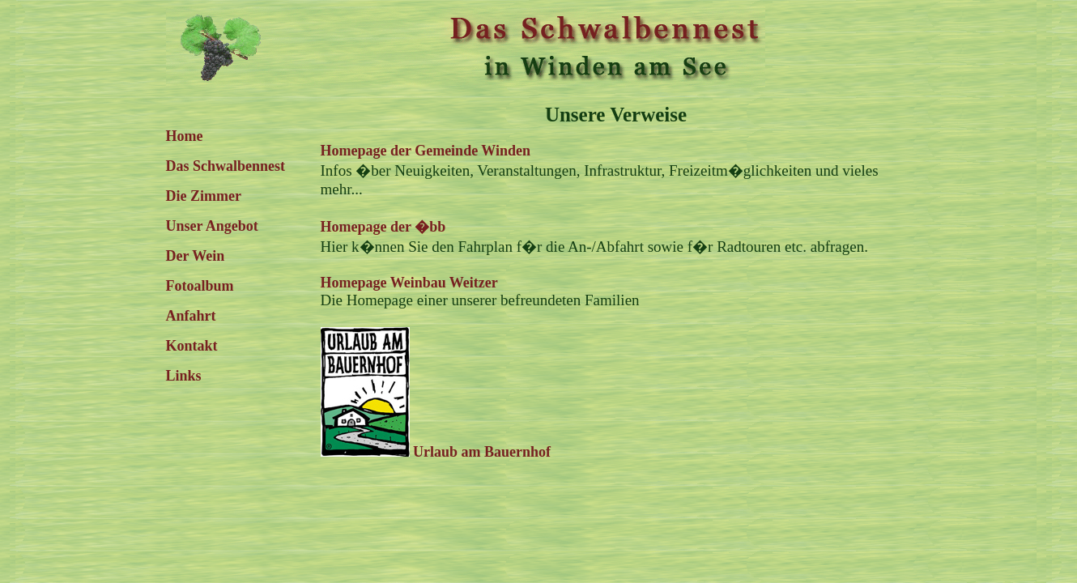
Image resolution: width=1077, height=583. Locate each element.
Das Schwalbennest (226, 166)
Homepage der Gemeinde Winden (426, 151)
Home (184, 136)
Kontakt (192, 346)
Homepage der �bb (383, 227)
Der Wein (195, 256)
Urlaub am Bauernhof (436, 452)
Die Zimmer (203, 196)
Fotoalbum (200, 286)
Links (184, 376)
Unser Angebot (212, 226)
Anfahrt (191, 316)
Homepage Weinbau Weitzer (409, 282)
